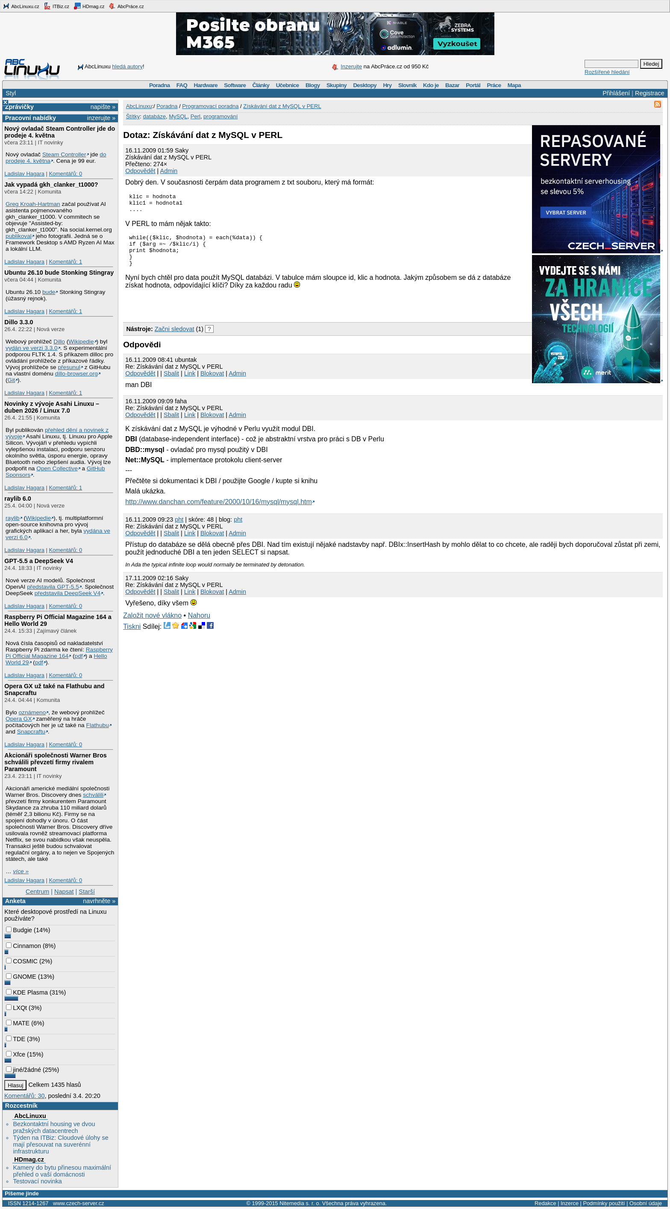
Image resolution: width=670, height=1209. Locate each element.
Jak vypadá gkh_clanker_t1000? (51, 184)
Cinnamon (23, 945)
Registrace (649, 93)
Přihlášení (616, 93)
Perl (195, 116)
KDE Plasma (27, 992)
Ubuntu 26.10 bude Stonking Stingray (59, 272)
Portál (473, 85)
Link (189, 383)
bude (48, 292)
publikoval (19, 236)
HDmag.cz (88, 6)
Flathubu (97, 725)
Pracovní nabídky (30, 117)
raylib (13, 518)
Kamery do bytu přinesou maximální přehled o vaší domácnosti (62, 1171)
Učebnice (287, 85)
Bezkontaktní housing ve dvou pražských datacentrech (54, 1127)
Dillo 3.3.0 (18, 322)
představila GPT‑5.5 (53, 587)
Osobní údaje (645, 1203)
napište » (103, 106)
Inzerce (570, 1203)
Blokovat (212, 383)
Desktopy (364, 85)
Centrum (37, 891)
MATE (17, 1023)
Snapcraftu (31, 731)
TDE (15, 1039)
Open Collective (57, 468)
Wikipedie (81, 341)
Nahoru (199, 625)
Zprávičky (19, 106)
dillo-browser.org (76, 373)
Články (261, 85)
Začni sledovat (174, 339)
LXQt (16, 1007)
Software (235, 85)
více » (21, 871)
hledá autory (127, 66)
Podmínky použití (604, 1203)
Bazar (452, 85)
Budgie (19, 930)
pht (179, 529)
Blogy (313, 85)
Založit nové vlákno (152, 625)
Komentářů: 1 (65, 261)
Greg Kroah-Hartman (33, 204)
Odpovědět (140, 170)
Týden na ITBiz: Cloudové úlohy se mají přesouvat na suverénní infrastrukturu (60, 1144)
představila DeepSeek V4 (67, 593)
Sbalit (171, 383)
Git (11, 380)
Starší (87, 891)
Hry (387, 85)
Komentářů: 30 (24, 1095)
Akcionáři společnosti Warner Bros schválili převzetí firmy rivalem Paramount (55, 762)
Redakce (545, 1203)
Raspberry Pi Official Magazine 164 (59, 652)
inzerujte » (101, 117)
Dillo (59, 341)
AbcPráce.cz (126, 6)
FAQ (181, 85)
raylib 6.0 (17, 498)
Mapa (514, 85)
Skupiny (336, 85)
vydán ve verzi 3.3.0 (32, 348)
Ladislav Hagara (24, 173)
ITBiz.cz (56, 6)
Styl (11, 93)
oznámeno (32, 712)
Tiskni (132, 636)
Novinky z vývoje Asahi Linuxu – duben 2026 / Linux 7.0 (51, 407)
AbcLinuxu (30, 1115)
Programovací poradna (210, 106)
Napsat (64, 891)
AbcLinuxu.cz (21, 6)
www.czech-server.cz (78, 1203)
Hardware (205, 85)
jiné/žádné (23, 1069)
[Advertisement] (223, 314)
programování (220, 116)
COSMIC (22, 961)
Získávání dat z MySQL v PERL (282, 106)
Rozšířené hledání (607, 72)
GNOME (21, 976)
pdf (79, 656)
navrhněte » (99, 901)
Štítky (133, 116)
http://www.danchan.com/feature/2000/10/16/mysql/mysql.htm (218, 512)
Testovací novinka (37, 1181)
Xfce (15, 1054)
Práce (494, 85)
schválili (93, 795)
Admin (169, 170)
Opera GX (19, 719)
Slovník (407, 85)
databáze (154, 116)
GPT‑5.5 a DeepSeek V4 (38, 561)
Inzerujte (351, 66)
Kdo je (431, 85)
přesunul (69, 367)
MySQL (178, 116)
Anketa (15, 901)
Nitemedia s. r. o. (299, 1203)
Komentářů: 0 (65, 173)
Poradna (159, 85)
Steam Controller (64, 154)
